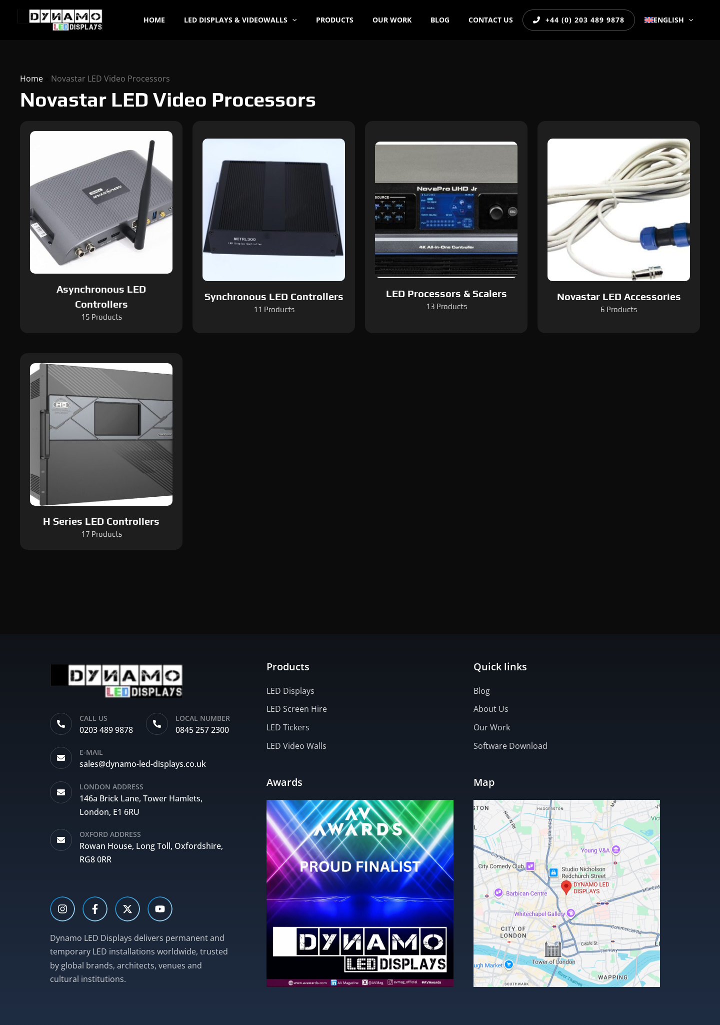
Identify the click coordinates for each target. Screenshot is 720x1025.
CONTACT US (497, 20)
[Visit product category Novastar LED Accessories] (619, 227)
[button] (318, 20)
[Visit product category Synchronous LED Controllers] (273, 227)
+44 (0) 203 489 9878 (583, 20)
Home (185, 20)
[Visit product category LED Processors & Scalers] (446, 227)
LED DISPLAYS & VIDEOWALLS (266, 20)
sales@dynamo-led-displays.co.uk (143, 763)
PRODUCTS (356, 20)
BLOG (451, 20)
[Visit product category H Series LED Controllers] (101, 451)
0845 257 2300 (202, 729)
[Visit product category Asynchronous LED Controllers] (101, 227)
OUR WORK (408, 20)
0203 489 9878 (106, 729)
